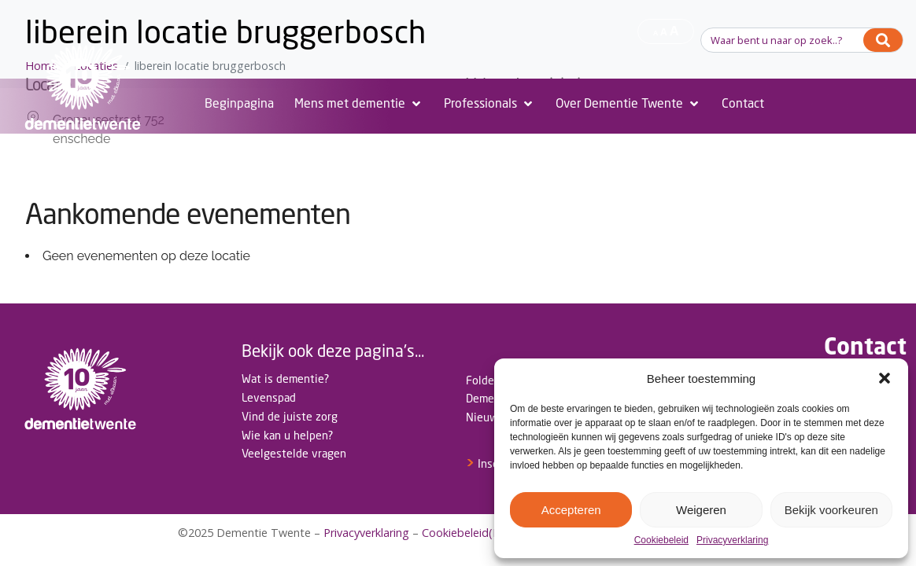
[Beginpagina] (239, 103)
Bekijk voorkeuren (831, 509)
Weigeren (701, 509)
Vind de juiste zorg (290, 416)
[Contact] (743, 103)
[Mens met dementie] (358, 103)
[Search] (883, 40)
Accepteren (571, 509)
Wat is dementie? (285, 378)
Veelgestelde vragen (294, 453)
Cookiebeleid (661, 540)
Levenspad (269, 397)
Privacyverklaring (732, 540)
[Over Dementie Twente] (628, 103)
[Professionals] (489, 103)
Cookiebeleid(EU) (466, 532)
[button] (884, 378)
